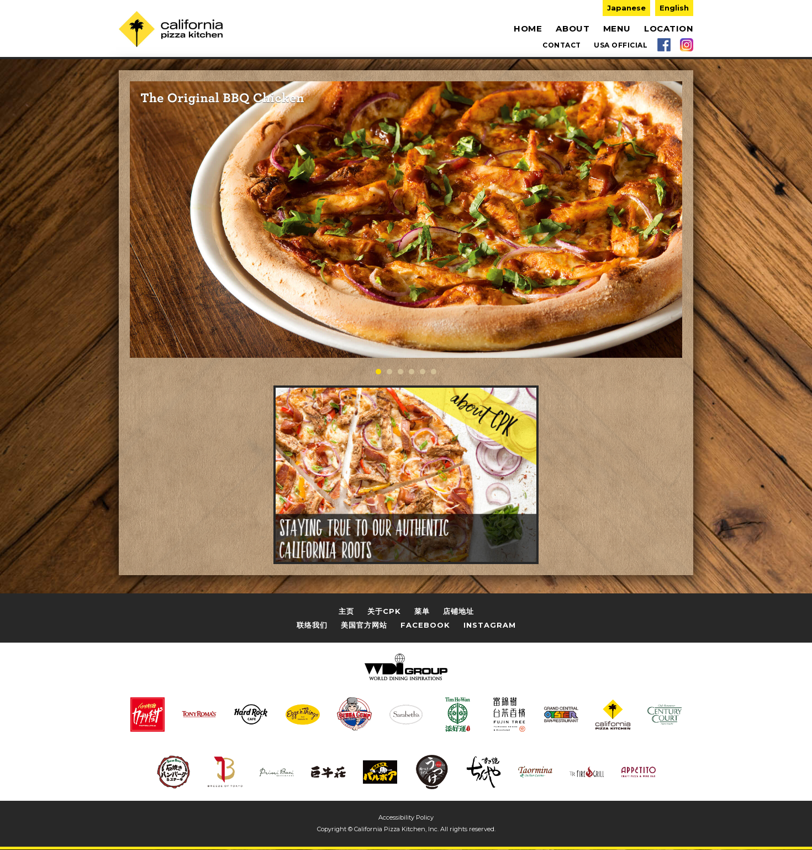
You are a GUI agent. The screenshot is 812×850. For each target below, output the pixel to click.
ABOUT (573, 28)
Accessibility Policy (406, 817)
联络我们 (312, 624)
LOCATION (668, 28)
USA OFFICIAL (620, 44)
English (674, 7)
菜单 (422, 611)
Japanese (626, 7)
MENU (617, 28)
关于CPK (384, 611)
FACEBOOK (425, 624)
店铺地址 (458, 611)
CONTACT (561, 44)
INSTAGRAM (489, 624)
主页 (346, 611)
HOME (528, 28)
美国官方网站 (364, 624)
